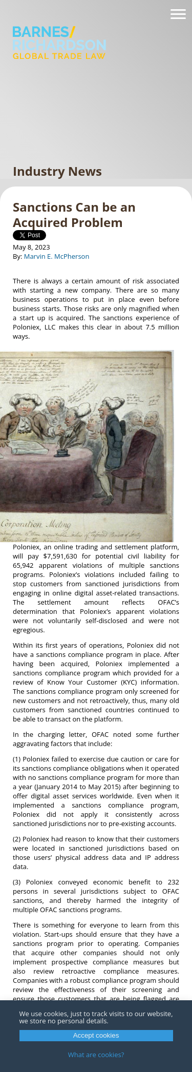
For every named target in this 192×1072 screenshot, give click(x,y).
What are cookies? (96, 1054)
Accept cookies (96, 1035)
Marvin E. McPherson (57, 256)
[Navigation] (178, 14)
